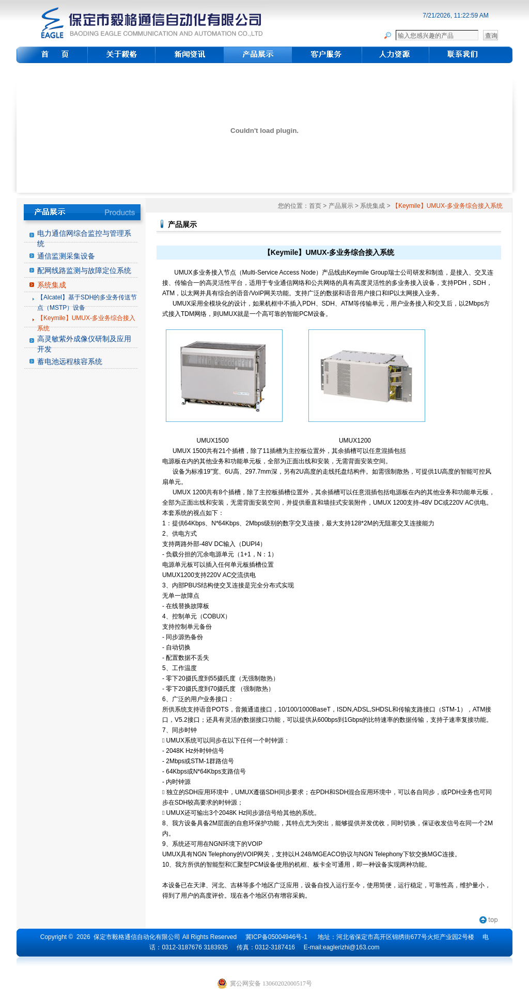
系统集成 (51, 285)
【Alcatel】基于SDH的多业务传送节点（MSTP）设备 (87, 302)
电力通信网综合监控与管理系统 (84, 238)
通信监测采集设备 (66, 256)
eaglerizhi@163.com (351, 947)
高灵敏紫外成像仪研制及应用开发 (84, 344)
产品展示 (341, 205)
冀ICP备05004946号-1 (276, 937)
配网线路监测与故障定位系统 (84, 270)
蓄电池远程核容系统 (69, 361)
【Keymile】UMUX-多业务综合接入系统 (86, 323)
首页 (315, 205)
